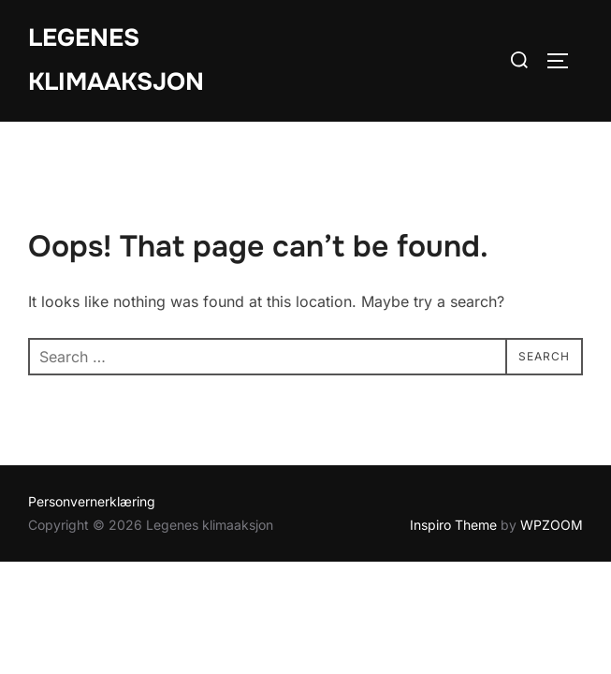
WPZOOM (551, 525)
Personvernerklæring (91, 501)
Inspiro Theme (453, 525)
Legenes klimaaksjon (116, 59)
